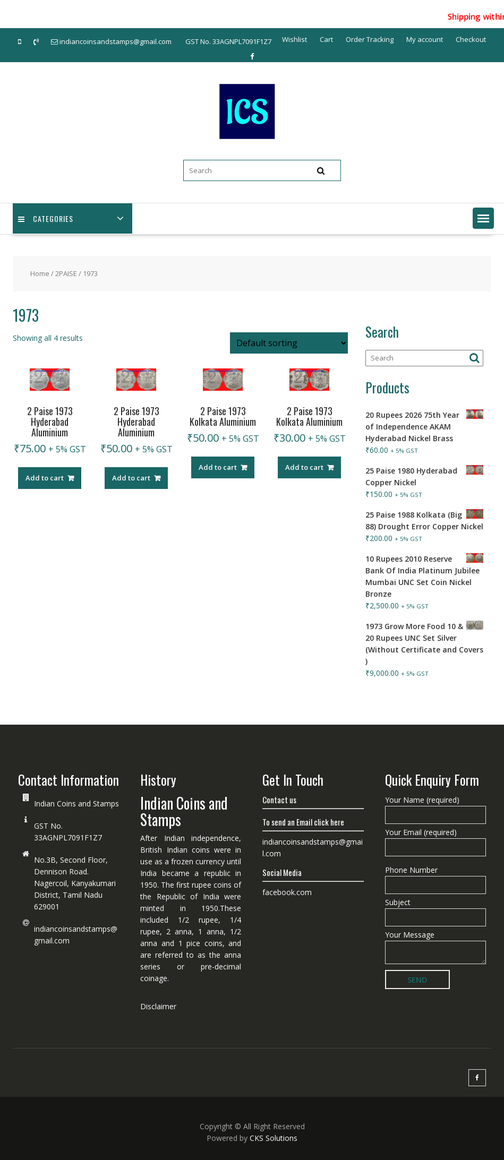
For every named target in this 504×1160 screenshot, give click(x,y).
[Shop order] (289, 343)
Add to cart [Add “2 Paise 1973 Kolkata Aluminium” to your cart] (218, 467)
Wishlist (294, 39)
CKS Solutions (273, 1138)
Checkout (471, 39)
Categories (45, 218)
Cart (326, 39)
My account (424, 39)
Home (39, 273)
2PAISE (66, 273)
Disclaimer (158, 1006)
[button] (483, 218)
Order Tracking (370, 39)
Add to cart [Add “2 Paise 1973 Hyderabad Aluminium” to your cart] (44, 478)
